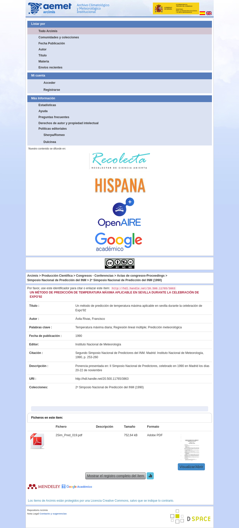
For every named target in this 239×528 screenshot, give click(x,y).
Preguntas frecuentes (54, 117)
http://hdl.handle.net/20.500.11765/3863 (102, 379)
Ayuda (43, 111)
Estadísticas (47, 105)
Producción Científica (57, 275)
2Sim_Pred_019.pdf (69, 435)
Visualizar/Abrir (191, 467)
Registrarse (52, 90)
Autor (43, 49)
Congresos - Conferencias (94, 275)
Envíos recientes (50, 67)
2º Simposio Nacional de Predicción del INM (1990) (126, 280)
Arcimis (32, 275)
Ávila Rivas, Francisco (90, 319)
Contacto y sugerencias (53, 513)
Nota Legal (33, 513)
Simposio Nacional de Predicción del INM (56, 280)
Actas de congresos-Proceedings (141, 275)
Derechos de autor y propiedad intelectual (69, 123)
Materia (44, 61)
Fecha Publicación (52, 43)
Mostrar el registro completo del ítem (115, 476)
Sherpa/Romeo (54, 135)
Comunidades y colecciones (59, 37)
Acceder (49, 83)
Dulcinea (50, 142)
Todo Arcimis (48, 31)
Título (43, 55)
